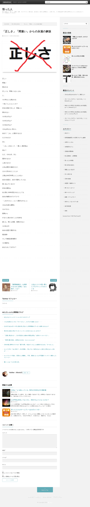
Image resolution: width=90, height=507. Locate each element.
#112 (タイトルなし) (34, 497)
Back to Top (45, 490)
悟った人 (50, 502)
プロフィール (57, 497)
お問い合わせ (47, 497)
